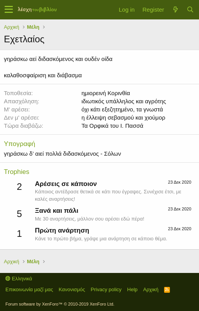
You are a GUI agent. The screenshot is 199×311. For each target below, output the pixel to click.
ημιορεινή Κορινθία (105, 93)
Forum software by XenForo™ (59, 304)
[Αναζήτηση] (190, 9)
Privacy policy (106, 289)
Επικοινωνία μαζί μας (29, 289)
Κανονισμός (72, 289)
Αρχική (151, 289)
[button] (9, 9)
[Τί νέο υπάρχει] (175, 9)
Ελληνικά (18, 278)
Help (132, 289)
